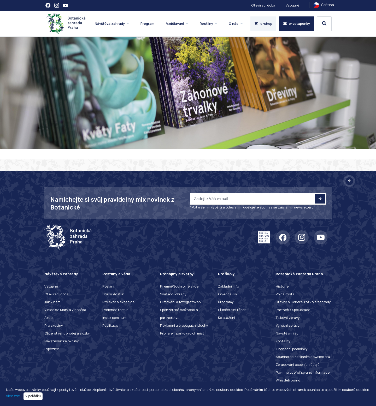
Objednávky (227, 294)
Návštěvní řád (287, 333)
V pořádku (33, 396)
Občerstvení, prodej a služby (67, 333)
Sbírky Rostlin (113, 294)
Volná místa (285, 294)
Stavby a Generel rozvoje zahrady (303, 302)
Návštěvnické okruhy (61, 341)
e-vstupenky (296, 23)
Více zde (13, 395)
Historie (282, 286)
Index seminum (114, 317)
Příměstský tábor (232, 309)
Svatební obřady (173, 294)
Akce (48, 317)
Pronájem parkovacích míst (182, 333)
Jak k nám (52, 302)
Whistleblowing (288, 380)
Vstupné (292, 5)
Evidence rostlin (115, 309)
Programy (226, 302)
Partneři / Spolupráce (293, 309)
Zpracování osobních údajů (298, 364)
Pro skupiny (53, 325)
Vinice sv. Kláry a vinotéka (65, 309)
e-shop (263, 23)
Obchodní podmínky (292, 349)
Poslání (108, 286)
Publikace (110, 325)
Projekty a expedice (118, 302)
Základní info (228, 286)
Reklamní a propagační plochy (184, 325)
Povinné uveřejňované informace (303, 372)
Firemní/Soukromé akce (179, 286)
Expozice (51, 349)
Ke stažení (226, 317)
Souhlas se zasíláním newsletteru (303, 356)
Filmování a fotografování (181, 302)
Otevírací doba (263, 5)
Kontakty (283, 341)
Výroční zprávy (287, 325)
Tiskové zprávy (288, 317)
